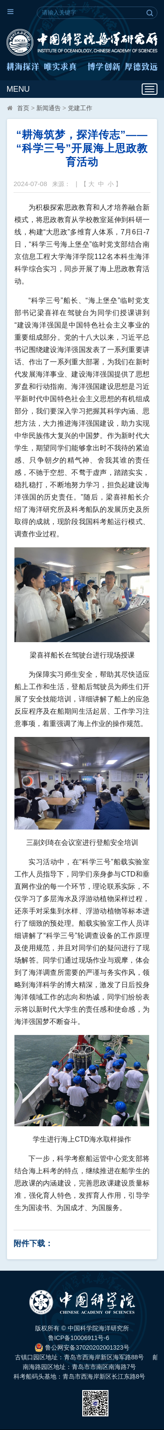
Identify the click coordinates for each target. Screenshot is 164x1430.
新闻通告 (48, 107)
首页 (23, 107)
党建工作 (80, 107)
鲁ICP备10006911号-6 (78, 1337)
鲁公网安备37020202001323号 (82, 1347)
